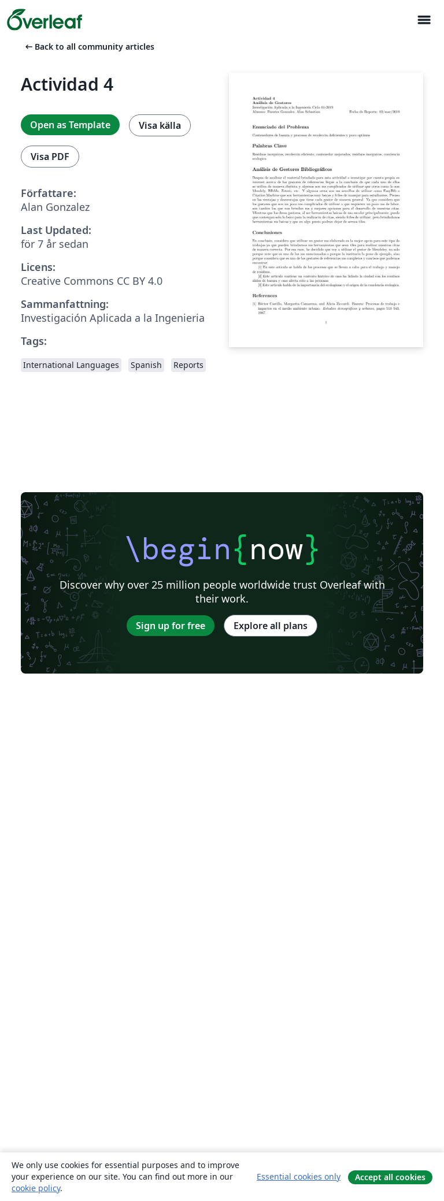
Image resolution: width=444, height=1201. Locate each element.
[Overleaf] (44, 19)
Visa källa (160, 125)
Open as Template (70, 124)
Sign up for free (170, 625)
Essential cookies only (299, 1176)
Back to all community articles (88, 46)
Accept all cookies (390, 1177)
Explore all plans (271, 625)
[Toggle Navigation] (423, 20)
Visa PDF (50, 156)
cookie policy (36, 1188)
